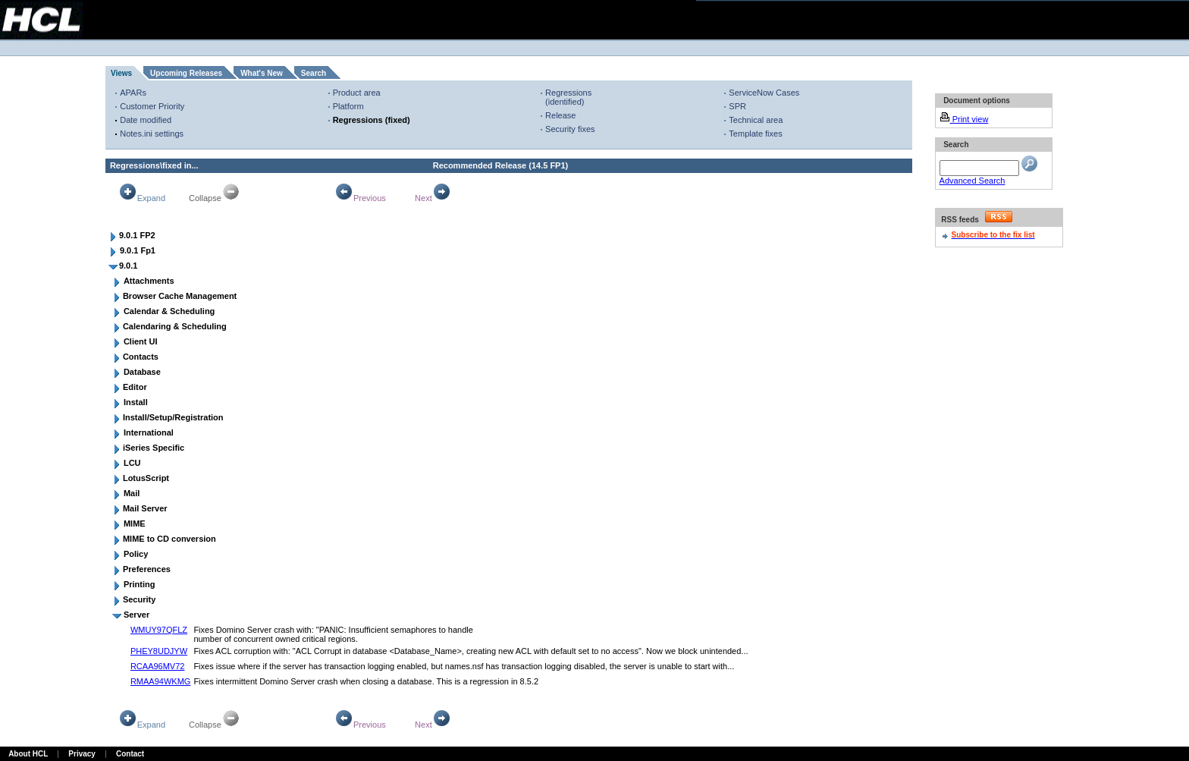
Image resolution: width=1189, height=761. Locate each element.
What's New (261, 73)
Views (121, 73)
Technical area (756, 119)
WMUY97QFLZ (158, 629)
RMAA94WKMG (160, 681)
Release (560, 115)
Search (313, 73)
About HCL (28, 754)
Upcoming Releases (186, 73)
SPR (737, 106)
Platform (348, 106)
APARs (133, 92)
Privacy (82, 754)
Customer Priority (152, 106)
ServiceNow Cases (764, 92)
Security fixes (569, 129)
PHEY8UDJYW (158, 651)
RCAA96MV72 (157, 666)
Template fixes (755, 133)
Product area (357, 92)
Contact (130, 754)
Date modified (145, 119)
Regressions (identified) (568, 97)
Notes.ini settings (152, 133)
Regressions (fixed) (371, 119)
